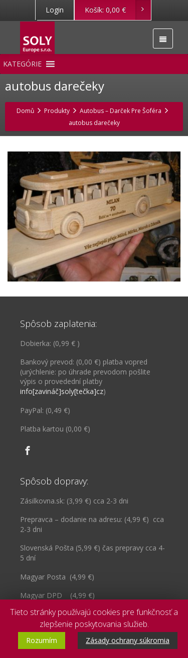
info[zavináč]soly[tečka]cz (61, 391)
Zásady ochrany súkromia (127, 640)
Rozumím (41, 640)
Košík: (117, 10)
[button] (22, 64)
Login (55, 9)
